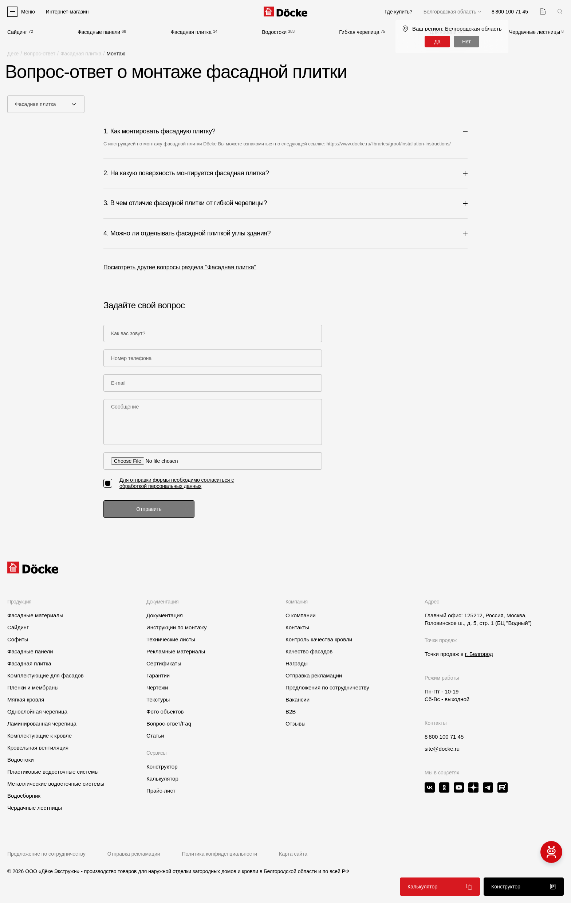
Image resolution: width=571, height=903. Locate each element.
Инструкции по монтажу (176, 627)
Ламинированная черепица (41, 723)
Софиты (17, 639)
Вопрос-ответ (39, 53)
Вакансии (298, 699)
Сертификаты (163, 663)
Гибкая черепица (359, 32)
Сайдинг (17, 32)
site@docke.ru (442, 749)
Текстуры (158, 699)
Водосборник (23, 796)
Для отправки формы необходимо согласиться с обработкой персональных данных (176, 483)
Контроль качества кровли (319, 639)
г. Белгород (479, 654)
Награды (297, 663)
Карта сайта (293, 853)
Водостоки (274, 32)
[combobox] (45, 104)
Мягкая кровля (25, 699)
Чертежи (157, 687)
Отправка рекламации (314, 675)
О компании (301, 615)
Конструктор (162, 766)
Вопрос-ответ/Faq (168, 723)
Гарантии (158, 675)
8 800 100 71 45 (444, 737)
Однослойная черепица (37, 711)
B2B (291, 711)
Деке (13, 53)
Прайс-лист (161, 790)
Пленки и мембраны (33, 687)
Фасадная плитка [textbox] (35, 104)
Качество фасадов (309, 651)
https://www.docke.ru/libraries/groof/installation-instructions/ (389, 143)
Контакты (297, 627)
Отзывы (296, 723)
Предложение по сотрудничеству (46, 853)
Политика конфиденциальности (219, 853)
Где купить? (399, 11)
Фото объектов (165, 711)
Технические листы (170, 639)
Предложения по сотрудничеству (327, 687)
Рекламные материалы (175, 651)
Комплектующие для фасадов (45, 675)
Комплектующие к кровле (39, 735)
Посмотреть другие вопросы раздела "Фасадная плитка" (179, 267)
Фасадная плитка (191, 32)
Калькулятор (162, 778)
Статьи (155, 735)
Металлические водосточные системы (56, 784)
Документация (164, 615)
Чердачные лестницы (534, 32)
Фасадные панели (99, 32)
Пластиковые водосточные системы (53, 772)
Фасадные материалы (35, 615)
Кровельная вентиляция (37, 747)
